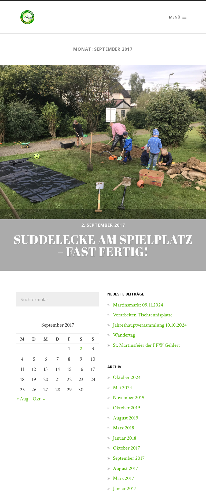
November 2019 (129, 345)
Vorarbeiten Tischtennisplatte (144, 263)
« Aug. (23, 347)
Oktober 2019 (127, 356)
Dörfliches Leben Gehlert (58, 477)
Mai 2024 (123, 336)
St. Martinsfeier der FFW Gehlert (148, 293)
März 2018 (123, 376)
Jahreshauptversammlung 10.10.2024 (151, 273)
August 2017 (125, 416)
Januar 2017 (125, 436)
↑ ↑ (187, 477)
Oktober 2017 (127, 396)
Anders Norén (163, 477)
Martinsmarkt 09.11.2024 (139, 253)
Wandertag (124, 283)
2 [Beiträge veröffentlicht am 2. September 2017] (81, 297)
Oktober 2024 (127, 325)
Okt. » (39, 347)
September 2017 (129, 406)
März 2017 (123, 426)
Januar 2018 (125, 386)
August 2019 (125, 366)
